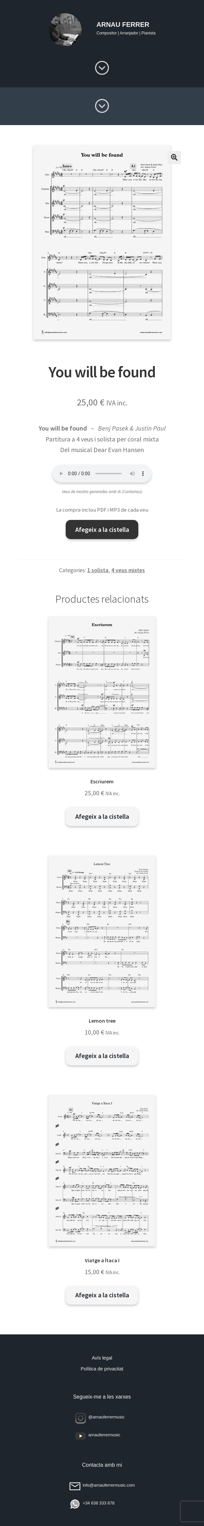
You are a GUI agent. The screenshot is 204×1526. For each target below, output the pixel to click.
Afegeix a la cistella (102, 529)
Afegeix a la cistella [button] (102, 816)
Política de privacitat (102, 1368)
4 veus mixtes (128, 570)
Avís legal (102, 1358)
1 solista (97, 570)
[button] (174, 157)
